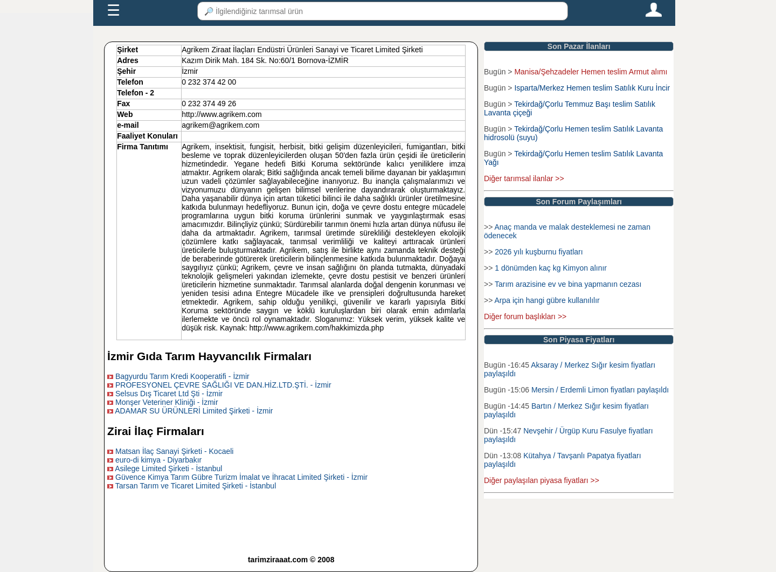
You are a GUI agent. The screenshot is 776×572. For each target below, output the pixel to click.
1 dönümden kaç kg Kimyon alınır (551, 268)
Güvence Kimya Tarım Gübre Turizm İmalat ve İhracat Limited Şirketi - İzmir (241, 477)
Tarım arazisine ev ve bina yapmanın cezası (568, 284)
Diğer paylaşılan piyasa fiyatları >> (541, 480)
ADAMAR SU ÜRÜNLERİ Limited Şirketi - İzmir (194, 410)
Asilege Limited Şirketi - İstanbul (168, 468)
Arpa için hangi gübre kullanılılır (546, 300)
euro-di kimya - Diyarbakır (158, 460)
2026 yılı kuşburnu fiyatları (539, 251)
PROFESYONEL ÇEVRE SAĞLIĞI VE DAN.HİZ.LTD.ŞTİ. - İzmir (223, 385)
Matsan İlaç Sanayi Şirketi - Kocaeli (174, 451)
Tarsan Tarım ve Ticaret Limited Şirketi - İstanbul (195, 485)
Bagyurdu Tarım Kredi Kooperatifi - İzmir (182, 376)
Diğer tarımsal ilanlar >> (524, 178)
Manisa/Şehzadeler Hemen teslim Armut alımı (590, 71)
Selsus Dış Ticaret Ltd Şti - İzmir (169, 393)
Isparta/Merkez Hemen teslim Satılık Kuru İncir (592, 88)
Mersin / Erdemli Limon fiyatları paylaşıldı (600, 389)
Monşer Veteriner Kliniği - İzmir (166, 402)
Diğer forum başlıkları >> (525, 316)
